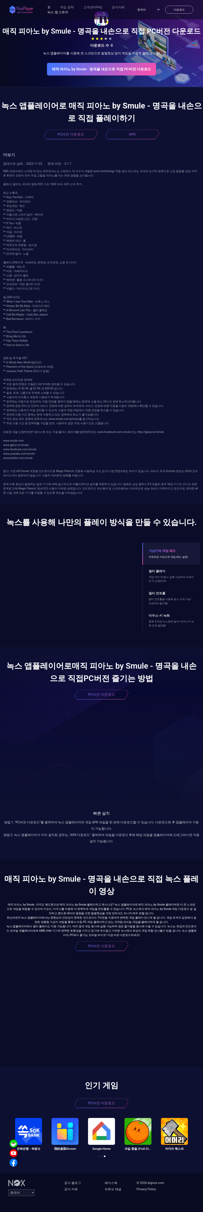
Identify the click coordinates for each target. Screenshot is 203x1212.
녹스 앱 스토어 (57, 12)
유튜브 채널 (113, 1189)
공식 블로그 (72, 1183)
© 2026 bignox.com (150, 1183)
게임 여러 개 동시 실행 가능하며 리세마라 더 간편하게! (171, 579)
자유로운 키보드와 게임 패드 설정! (168, 556)
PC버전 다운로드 (70, 134)
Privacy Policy (146, 1189)
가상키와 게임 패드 (162, 551)
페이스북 (111, 1183)
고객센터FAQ (92, 7)
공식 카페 (71, 1189)
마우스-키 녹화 (159, 615)
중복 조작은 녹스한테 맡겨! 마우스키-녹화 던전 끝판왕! (171, 623)
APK (132, 134)
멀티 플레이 (157, 571)
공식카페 (118, 7)
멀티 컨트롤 (157, 593)
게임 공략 (67, 7)
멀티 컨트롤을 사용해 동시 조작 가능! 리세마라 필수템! (170, 601)
